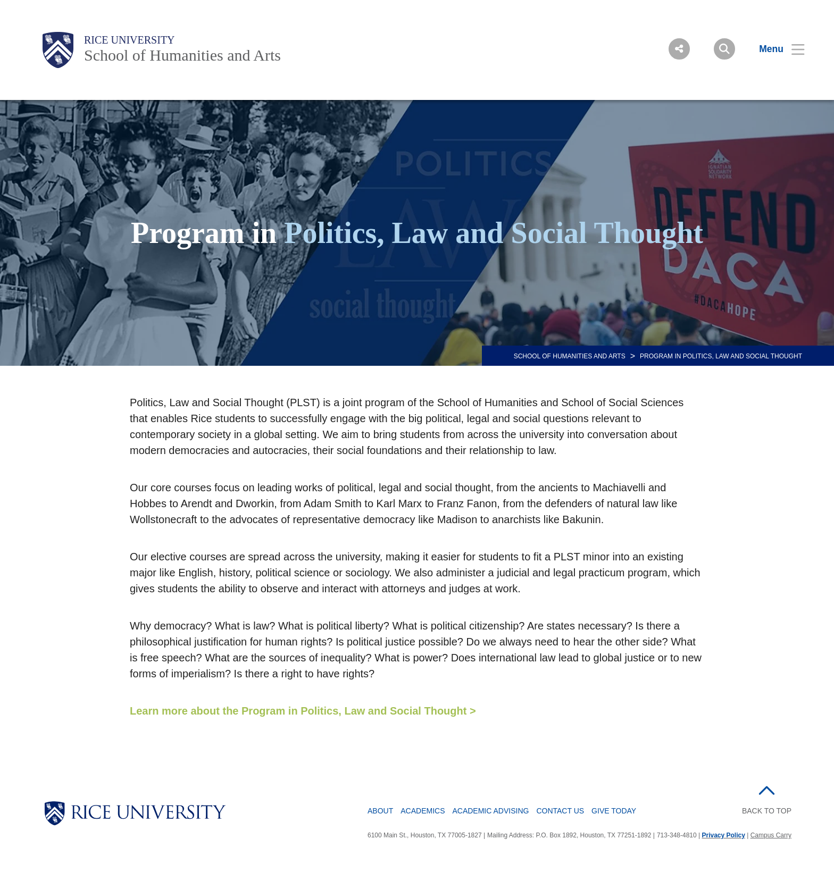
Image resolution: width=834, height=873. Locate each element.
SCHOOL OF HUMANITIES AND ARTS (570, 356)
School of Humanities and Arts (182, 55)
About (380, 811)
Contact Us (560, 811)
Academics (423, 811)
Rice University (129, 40)
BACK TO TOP (766, 811)
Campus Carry (770, 835)
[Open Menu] (775, 49)
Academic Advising (490, 811)
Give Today (613, 811)
